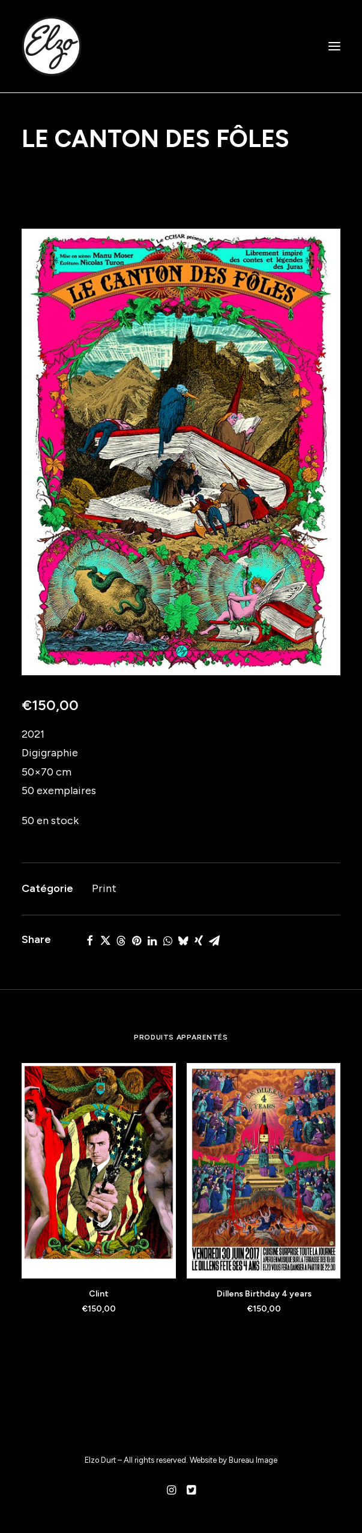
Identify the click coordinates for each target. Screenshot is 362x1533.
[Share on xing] (199, 940)
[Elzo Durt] (52, 46)
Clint (99, 1294)
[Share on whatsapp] (167, 940)
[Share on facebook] (89, 940)
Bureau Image (253, 1460)
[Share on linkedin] (152, 940)
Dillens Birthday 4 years (264, 1294)
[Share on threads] (120, 940)
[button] (334, 46)
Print (104, 888)
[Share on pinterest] (136, 940)
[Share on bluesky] (183, 940)
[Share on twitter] (105, 940)
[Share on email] (214, 940)
